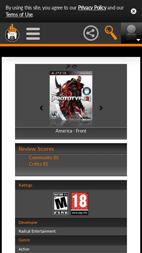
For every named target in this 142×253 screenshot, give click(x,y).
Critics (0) (38, 164)
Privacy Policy (92, 8)
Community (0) (43, 157)
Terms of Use (19, 15)
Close (133, 11)
